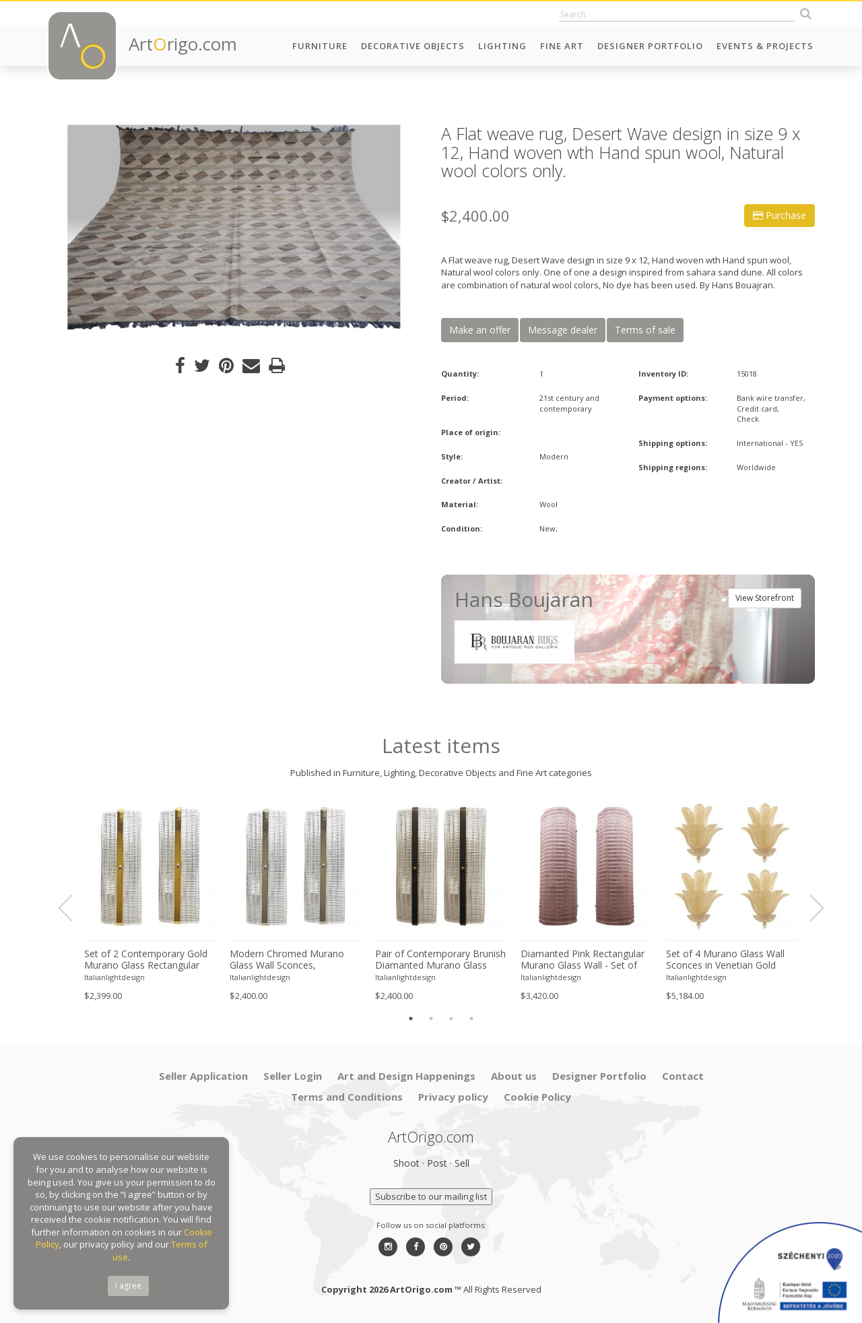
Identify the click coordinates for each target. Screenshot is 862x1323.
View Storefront (764, 598)
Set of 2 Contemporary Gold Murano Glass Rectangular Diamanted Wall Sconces (145, 960)
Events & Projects (765, 46)
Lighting (502, 46)
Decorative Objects (413, 46)
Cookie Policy (537, 1096)
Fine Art (562, 46)
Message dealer (562, 329)
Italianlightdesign (114, 977)
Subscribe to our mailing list (431, 1196)
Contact (683, 1076)
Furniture (319, 46)
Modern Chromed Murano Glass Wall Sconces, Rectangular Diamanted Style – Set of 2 (293, 960)
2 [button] (431, 1018)
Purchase (779, 215)
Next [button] (808, 908)
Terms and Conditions (347, 1096)
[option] (234, 227)
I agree (128, 1285)
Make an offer (479, 329)
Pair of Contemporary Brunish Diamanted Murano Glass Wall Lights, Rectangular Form (440, 960)
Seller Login (292, 1076)
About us (514, 1076)
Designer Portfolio (650, 46)
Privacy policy (453, 1096)
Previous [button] (73, 908)
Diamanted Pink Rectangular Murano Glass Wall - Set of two (582, 960)
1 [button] (411, 1018)
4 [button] (471, 1018)
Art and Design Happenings (406, 1076)
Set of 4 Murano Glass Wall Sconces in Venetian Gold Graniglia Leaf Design (725, 960)
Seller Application (203, 1076)
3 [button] (451, 1018)
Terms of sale (645, 329)
